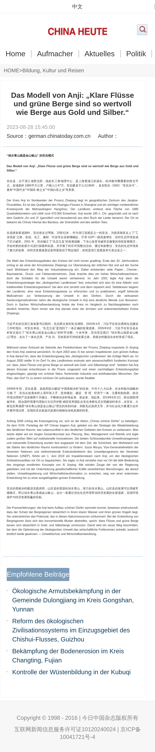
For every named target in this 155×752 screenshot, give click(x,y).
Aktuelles (99, 54)
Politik (136, 54)
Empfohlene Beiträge (38, 574)
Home (15, 54)
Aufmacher (55, 54)
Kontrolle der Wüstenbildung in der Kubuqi (71, 672)
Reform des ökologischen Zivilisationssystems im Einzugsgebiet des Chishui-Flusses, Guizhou (71, 630)
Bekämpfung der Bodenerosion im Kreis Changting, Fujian (68, 655)
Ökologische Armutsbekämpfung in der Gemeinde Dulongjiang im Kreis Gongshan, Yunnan (73, 600)
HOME (11, 70)
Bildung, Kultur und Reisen (53, 70)
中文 (77, 6)
